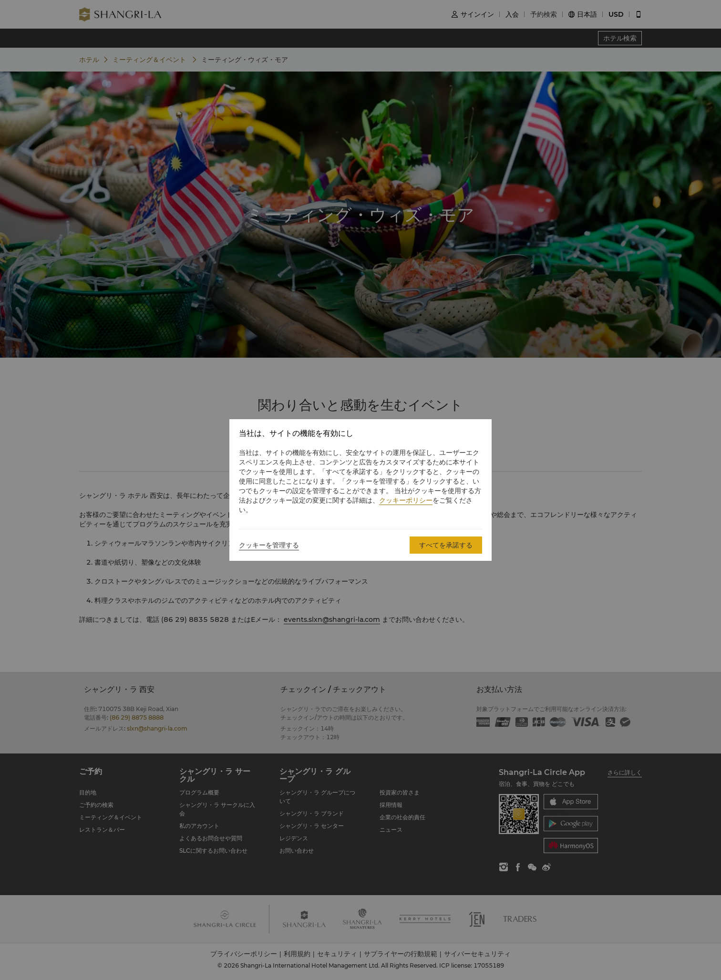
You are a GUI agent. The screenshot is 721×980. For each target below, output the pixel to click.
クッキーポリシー (406, 500)
